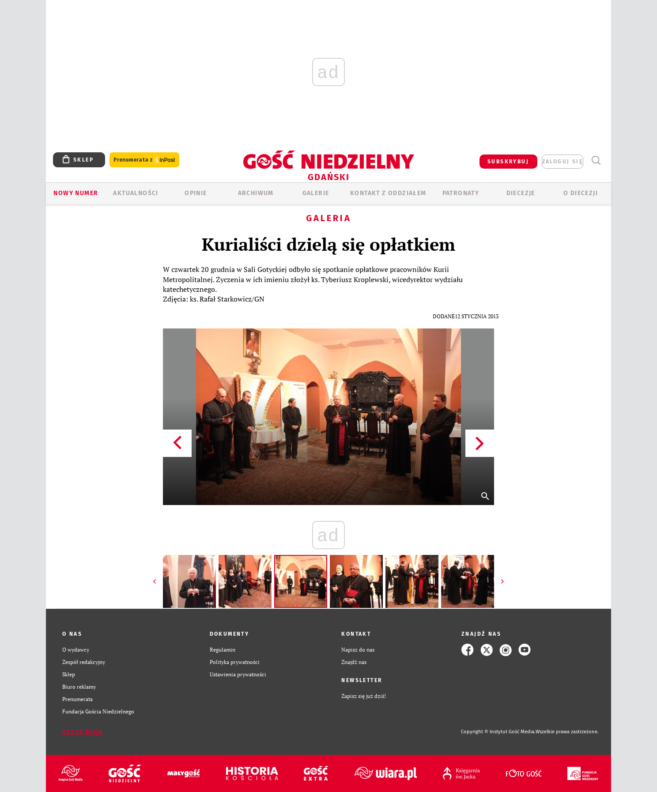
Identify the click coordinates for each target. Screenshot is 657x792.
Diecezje (520, 193)
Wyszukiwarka (596, 160)
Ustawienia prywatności (238, 674)
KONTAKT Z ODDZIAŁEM (388, 193)
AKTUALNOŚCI (135, 193)
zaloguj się (562, 161)
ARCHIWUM (256, 193)
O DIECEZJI (580, 193)
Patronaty (461, 193)
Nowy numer (75, 193)
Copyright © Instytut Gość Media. (498, 732)
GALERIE (315, 193)
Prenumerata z (144, 160)
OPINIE (196, 193)
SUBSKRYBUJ (508, 161)
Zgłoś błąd (82, 732)
